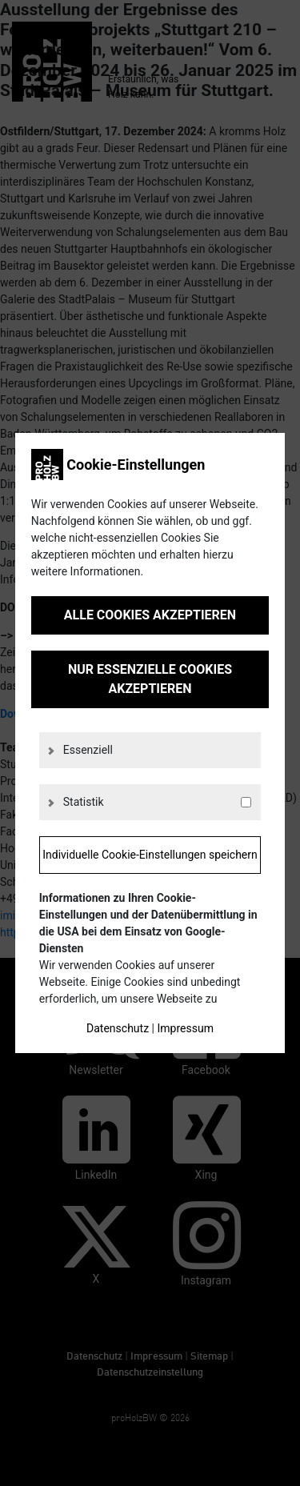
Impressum (185, 1028)
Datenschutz (117, 1028)
